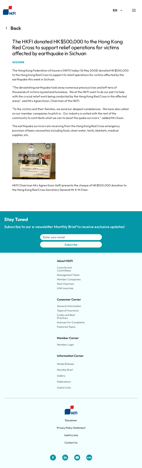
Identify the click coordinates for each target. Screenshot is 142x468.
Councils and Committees (64, 269)
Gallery (61, 375)
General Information (69, 306)
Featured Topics (66, 326)
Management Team (68, 275)
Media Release (65, 364)
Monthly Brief (65, 369)
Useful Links (64, 387)
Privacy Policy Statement (71, 427)
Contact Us (71, 442)
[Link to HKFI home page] (9, 10)
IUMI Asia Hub (65, 288)
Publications (64, 381)
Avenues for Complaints (71, 322)
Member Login (65, 344)
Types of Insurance (68, 310)
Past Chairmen (65, 284)
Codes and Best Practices (66, 316)
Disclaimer (71, 420)
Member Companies (69, 279)
